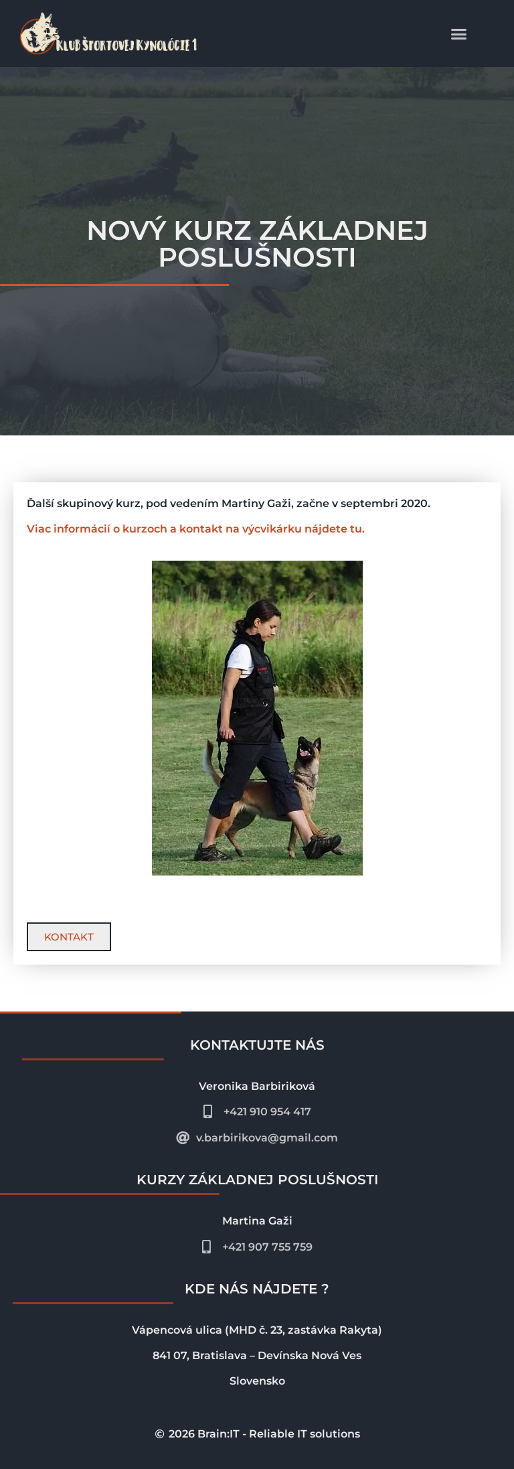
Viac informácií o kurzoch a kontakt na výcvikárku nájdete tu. (196, 528)
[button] (459, 33)
